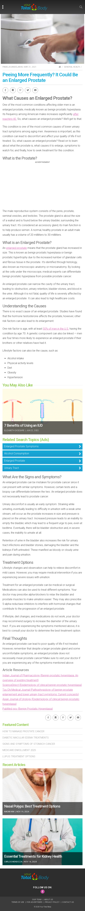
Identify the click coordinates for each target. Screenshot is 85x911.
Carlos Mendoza (13, 862)
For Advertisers (35, 902)
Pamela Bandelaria (12, 67)
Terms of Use (18, 902)
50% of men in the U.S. (56, 328)
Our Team (37, 899)
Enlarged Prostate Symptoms (21, 446)
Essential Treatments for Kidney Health (33, 856)
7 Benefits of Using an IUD (23, 425)
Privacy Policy (52, 902)
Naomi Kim (9, 811)
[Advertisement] (42, 186)
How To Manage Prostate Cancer (23, 731)
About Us (48, 899)
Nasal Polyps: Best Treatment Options (32, 806)
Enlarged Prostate (14, 460)
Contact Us (68, 902)
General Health (72, 67)
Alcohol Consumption (16, 453)
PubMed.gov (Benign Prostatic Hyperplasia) (27, 708)
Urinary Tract (11, 468)
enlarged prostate (16, 248)
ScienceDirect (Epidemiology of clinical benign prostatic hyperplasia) (42, 685)
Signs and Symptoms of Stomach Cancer (28, 743)
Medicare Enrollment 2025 (19, 750)
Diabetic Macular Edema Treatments (25, 737)
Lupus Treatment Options (18, 756)
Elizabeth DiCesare (14, 430)
